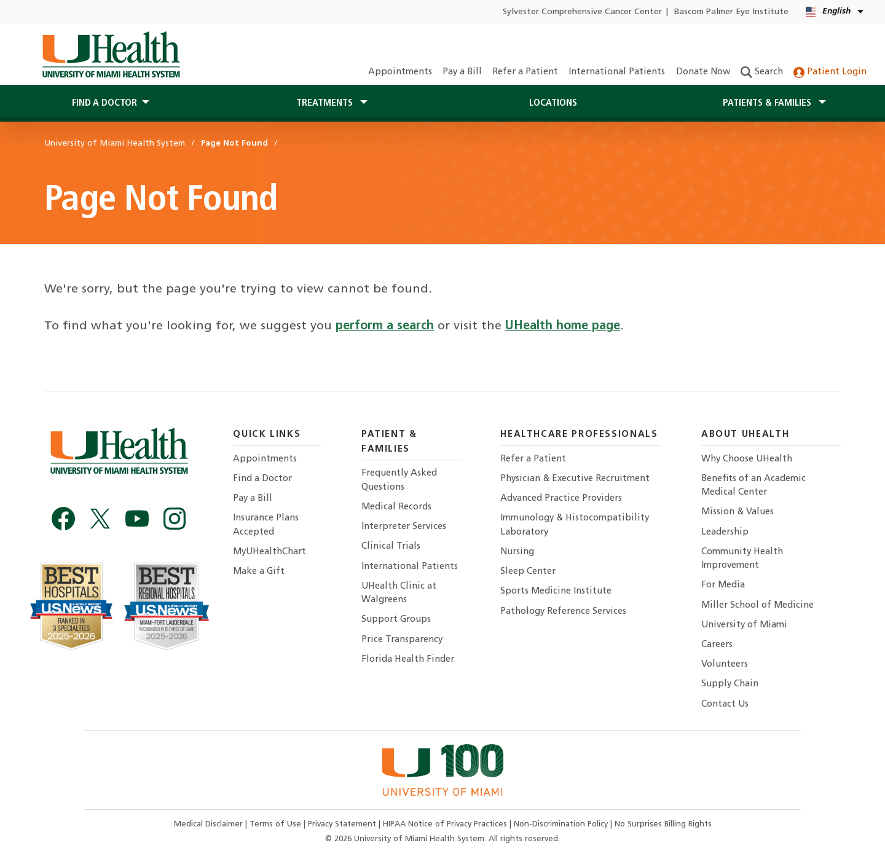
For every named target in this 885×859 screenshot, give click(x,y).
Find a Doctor (262, 479)
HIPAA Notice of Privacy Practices (445, 824)
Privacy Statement (343, 824)
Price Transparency (401, 640)
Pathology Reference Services (563, 611)
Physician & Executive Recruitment (575, 479)
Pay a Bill (462, 72)
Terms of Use (277, 824)
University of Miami (744, 625)
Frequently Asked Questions (399, 480)
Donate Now (703, 72)
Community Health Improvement (742, 558)
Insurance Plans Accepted (266, 525)
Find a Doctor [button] (104, 103)
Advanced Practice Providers (561, 498)
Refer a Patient (525, 72)
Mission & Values (737, 512)
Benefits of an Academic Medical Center (753, 485)
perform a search (385, 326)
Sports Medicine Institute (556, 591)
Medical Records (396, 507)
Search (762, 72)
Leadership (725, 532)
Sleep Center (528, 571)
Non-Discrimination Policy (561, 824)
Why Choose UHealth (746, 459)
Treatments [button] (325, 103)
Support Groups (396, 619)
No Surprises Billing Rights (663, 824)
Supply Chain (729, 684)
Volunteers (724, 664)
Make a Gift (259, 571)
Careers (717, 644)
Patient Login (830, 72)
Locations (553, 103)
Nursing (517, 552)
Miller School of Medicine (757, 605)
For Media (723, 585)
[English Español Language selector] (835, 12)
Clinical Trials (390, 546)
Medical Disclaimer (209, 824)
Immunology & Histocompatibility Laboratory (574, 525)
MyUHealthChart (269, 552)
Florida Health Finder (407, 659)
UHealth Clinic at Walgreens (398, 593)
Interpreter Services (403, 526)
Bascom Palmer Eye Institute (731, 12)
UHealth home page (562, 326)
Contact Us (725, 704)
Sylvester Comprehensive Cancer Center (582, 12)
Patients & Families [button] (768, 103)
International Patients (616, 72)
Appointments (400, 72)
